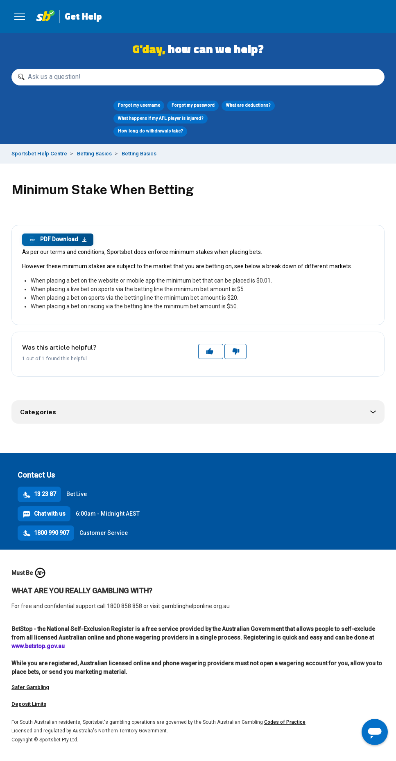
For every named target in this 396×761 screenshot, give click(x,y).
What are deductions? (248, 105)
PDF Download (58, 239)
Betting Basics (94, 153)
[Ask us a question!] (198, 77)
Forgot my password (193, 105)
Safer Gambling (30, 687)
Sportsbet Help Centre (39, 153)
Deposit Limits (28, 704)
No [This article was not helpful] (235, 351)
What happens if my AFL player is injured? (161, 118)
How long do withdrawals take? (150, 131)
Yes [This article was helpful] (210, 351)
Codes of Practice (284, 722)
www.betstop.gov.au (38, 646)
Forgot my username (139, 105)
